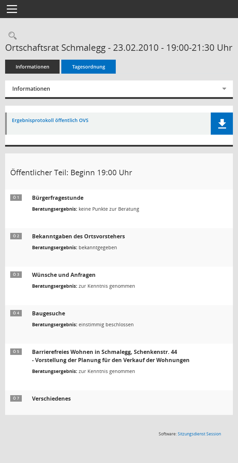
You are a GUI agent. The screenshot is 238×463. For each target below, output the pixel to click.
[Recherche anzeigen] (11, 36)
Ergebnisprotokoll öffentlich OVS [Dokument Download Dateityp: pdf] (50, 120)
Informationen (32, 66)
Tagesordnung (88, 66)
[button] (222, 124)
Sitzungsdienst (199, 434)
